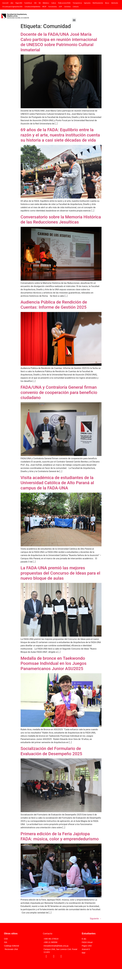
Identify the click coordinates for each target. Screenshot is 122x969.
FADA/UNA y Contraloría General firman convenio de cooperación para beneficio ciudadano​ (59, 392)
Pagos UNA (19, 3)
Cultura (53, 3)
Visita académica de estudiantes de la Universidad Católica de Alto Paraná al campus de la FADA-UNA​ (57, 482)
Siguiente (95, 918)
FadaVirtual (28, 3)
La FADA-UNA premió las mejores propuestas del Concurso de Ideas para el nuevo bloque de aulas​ (60, 573)
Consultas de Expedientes (32, 7)
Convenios (67, 7)
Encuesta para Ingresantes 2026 (12, 7)
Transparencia (77, 3)
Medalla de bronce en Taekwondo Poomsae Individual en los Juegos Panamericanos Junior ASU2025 (54, 663)
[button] (74, 20)
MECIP (44, 7)
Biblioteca (46, 3)
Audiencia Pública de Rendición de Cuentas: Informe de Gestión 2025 (54, 304)
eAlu (12, 3)
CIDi (35, 3)
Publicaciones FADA (64, 3)
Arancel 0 (5, 3)
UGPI (60, 7)
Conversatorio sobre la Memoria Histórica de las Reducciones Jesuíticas (61, 219)
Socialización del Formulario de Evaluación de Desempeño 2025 (51, 751)
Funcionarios (52, 7)
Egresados (87, 3)
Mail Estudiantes (98, 3)
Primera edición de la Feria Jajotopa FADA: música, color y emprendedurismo (60, 836)
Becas (107, 3)
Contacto (75, 7)
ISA (40, 3)
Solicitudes (114, 3)
